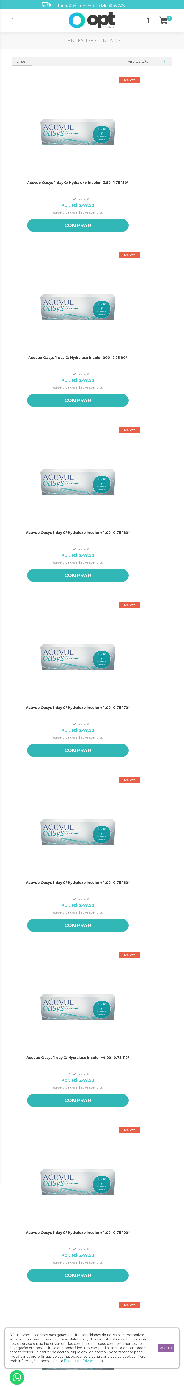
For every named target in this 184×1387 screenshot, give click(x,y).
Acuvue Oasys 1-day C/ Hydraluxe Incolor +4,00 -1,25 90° (142, 735)
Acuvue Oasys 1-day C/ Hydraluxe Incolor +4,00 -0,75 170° (37, 251)
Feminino (66, 1124)
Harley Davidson (141, 1268)
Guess (134, 1262)
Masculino (95, 1124)
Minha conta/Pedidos (106, 1243)
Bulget (135, 1243)
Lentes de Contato (66, 1265)
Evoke (134, 1256)
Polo (133, 1299)
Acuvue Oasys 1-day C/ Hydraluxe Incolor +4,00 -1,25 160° (142, 614)
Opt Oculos (138, 1293)
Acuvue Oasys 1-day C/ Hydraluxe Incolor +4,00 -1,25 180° (37, 614)
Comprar (37, 171)
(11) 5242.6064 (92, 1191)
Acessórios (61, 1272)
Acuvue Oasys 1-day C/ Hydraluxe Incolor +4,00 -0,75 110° (142, 251)
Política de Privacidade (83, 1361)
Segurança (99, 1268)
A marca (18, 1224)
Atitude (135, 1237)
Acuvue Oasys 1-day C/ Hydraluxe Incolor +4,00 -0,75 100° (37, 372)
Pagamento (100, 1262)
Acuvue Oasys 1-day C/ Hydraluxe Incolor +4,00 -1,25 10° (37, 977)
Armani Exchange (142, 1231)
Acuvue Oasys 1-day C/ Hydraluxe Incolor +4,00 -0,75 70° (37, 493)
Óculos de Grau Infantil (70, 1240)
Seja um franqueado (26, 1243)
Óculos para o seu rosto (108, 1249)
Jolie (133, 1281)
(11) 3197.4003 (92, 1182)
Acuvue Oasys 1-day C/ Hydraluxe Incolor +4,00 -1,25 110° (37, 735)
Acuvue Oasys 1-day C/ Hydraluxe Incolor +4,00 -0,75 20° (90, 493)
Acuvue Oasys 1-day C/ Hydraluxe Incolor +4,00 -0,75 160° (90, 251)
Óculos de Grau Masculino (64, 1232)
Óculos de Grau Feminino (71, 1224)
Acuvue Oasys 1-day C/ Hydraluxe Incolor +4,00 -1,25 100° (90, 735)
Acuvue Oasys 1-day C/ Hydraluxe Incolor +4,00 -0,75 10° (142, 493)
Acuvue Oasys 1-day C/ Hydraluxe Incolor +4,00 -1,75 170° (142, 977)
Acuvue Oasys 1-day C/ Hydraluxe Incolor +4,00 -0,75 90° (90, 372)
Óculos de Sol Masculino (70, 1253)
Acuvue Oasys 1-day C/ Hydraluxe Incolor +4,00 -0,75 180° (142, 130)
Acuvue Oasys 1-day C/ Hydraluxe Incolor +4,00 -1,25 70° (90, 856)
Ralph (134, 1306)
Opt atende (100, 1224)
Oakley (135, 1287)
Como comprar (103, 1256)
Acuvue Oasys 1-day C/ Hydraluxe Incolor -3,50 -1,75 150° (37, 130)
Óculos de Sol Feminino (70, 1247)
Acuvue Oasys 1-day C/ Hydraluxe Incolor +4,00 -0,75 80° (142, 372)
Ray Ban (136, 1318)
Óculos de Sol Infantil (68, 1259)
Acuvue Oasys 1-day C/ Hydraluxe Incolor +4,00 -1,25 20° (142, 856)
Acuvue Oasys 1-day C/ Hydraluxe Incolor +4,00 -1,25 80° (37, 856)
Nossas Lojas (20, 1231)
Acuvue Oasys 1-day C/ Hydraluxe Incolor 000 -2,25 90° (89, 130)
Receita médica (102, 1231)
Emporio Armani (142, 1249)
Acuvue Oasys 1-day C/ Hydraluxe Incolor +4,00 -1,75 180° (90, 977)
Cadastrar (93, 1135)
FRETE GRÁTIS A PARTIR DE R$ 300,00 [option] (84, 5)
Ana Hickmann (140, 1224)
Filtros (20, 61)
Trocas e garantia (104, 1281)
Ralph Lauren (139, 1312)
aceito (166, 1348)
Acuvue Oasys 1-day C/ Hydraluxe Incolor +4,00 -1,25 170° (90, 614)
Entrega (97, 1274)
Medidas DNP (101, 1237)
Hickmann (137, 1274)
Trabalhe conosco (24, 1237)
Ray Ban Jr (138, 1324)
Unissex (123, 1124)
